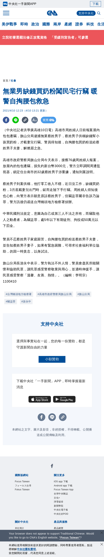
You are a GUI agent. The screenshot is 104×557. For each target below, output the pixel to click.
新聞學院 (58, 506)
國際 (46, 24)
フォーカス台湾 (23, 485)
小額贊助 (52, 359)
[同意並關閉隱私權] (101, 545)
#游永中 (26, 301)
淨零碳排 (58, 501)
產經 (68, 24)
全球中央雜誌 (61, 493)
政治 (35, 24)
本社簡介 (19, 528)
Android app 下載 (63, 485)
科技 (90, 24)
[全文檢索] (99, 13)
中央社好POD (61, 514)
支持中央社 (86, 13)
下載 (95, 3)
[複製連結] (25, 120)
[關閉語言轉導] (101, 533)
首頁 (5, 80)
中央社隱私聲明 (26, 549)
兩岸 (57, 24)
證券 (79, 24)
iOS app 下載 (61, 481)
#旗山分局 (84, 294)
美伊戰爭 (9, 24)
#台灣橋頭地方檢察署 (19, 294)
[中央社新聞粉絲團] (52, 466)
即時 (24, 24)
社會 (13, 80)
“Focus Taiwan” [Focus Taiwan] (69, 537)
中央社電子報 (61, 509)
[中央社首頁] (52, 13)
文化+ (57, 497)
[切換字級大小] (34, 120)
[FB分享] (6, 120)
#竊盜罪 (10, 301)
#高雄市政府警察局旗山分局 (55, 294)
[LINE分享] (15, 120)
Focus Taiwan (22, 481)
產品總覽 (58, 528)
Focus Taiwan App (63, 489)
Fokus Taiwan (22, 489)
